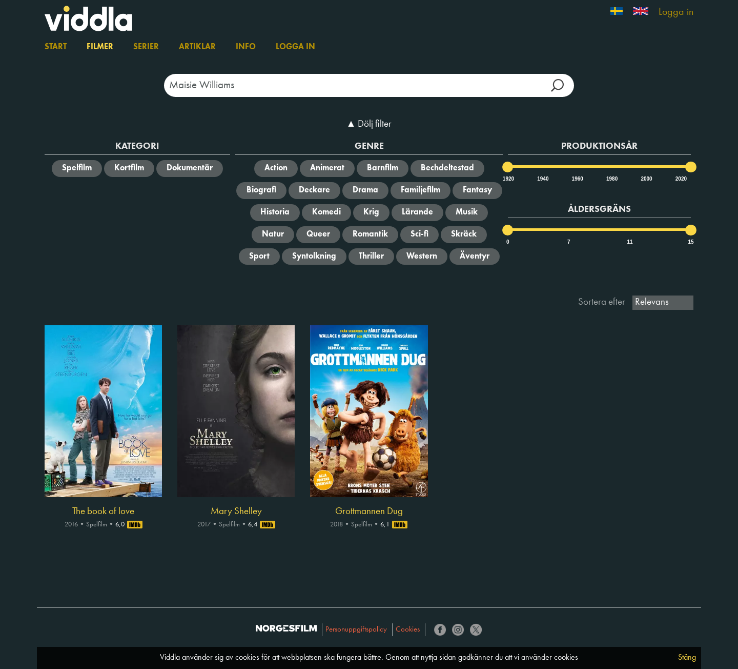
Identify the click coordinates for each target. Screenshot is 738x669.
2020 (680, 179)
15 (690, 242)
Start (56, 47)
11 (629, 242)
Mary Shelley (236, 511)
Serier (146, 47)
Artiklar (197, 47)
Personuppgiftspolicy (356, 630)
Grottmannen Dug (369, 511)
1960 (577, 179)
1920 (508, 179)
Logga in (676, 12)
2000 (646, 179)
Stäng (687, 658)
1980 (611, 179)
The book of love (103, 511)
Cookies (408, 630)
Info (246, 47)
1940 (542, 179)
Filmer (100, 47)
